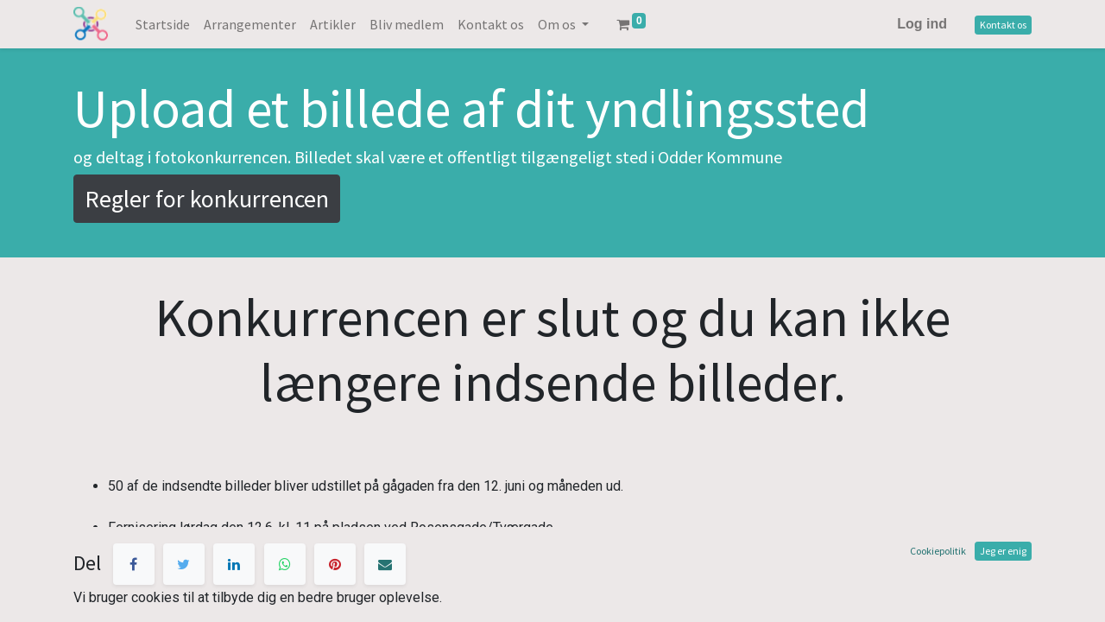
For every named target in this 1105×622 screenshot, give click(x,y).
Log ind (922, 23)
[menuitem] (163, 24)
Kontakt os (1003, 24)
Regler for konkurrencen (207, 198)
